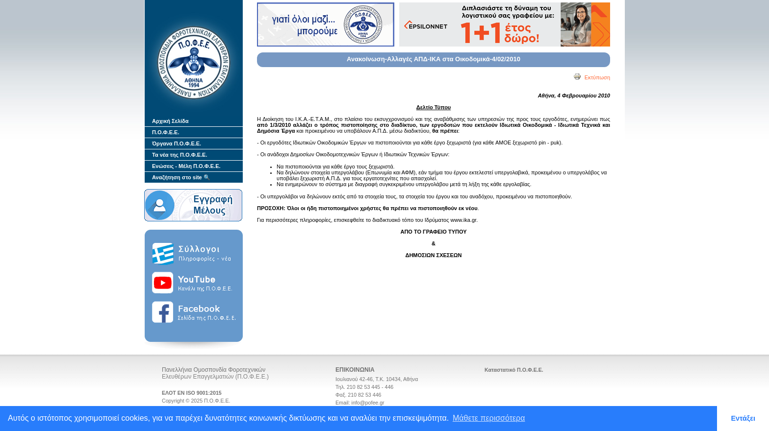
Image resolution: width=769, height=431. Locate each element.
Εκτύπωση (591, 77)
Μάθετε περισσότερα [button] (489, 418)
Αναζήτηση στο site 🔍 (181, 177)
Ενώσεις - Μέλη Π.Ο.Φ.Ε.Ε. (186, 166)
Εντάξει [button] (743, 418)
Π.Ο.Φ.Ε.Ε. (165, 132)
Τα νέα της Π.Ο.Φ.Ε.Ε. (179, 155)
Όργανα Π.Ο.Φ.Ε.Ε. (176, 143)
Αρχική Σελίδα (170, 121)
